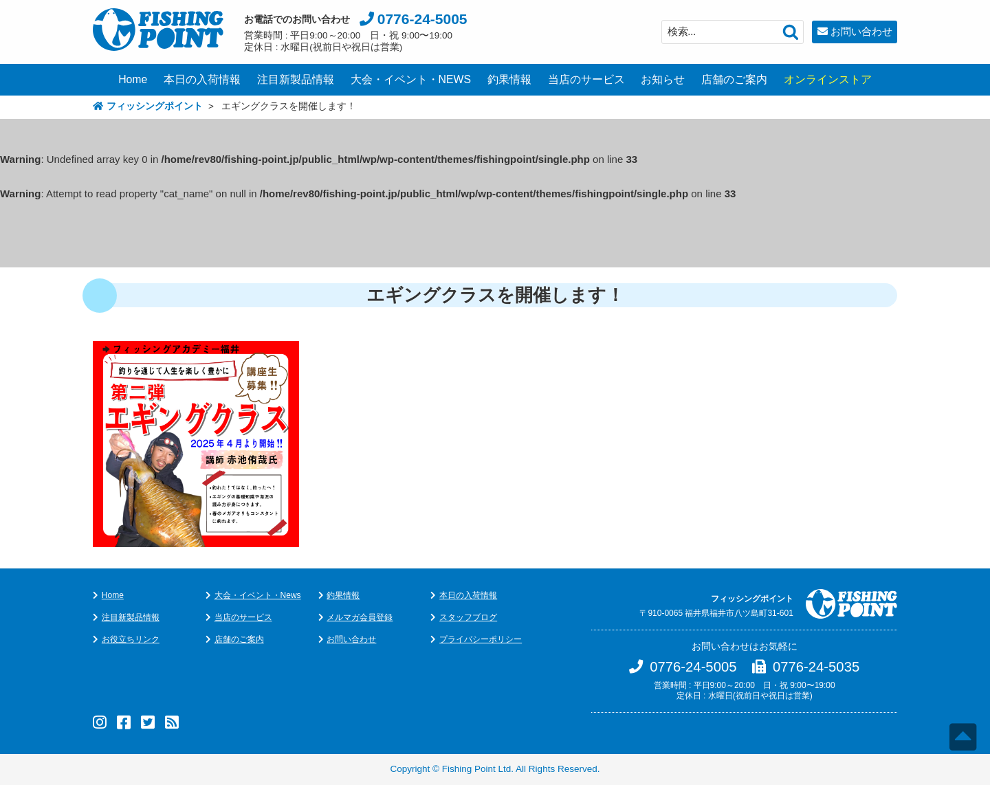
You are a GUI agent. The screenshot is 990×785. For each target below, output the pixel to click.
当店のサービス (586, 79)
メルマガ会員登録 (360, 617)
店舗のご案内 (734, 79)
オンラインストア (828, 79)
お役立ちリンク (131, 639)
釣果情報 (509, 79)
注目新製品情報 (295, 79)
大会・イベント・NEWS (411, 79)
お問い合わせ (861, 31)
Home (132, 79)
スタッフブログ (468, 617)
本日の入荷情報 (202, 79)
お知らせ (663, 79)
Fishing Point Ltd (477, 769)
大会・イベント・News (257, 595)
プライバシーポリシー (480, 639)
